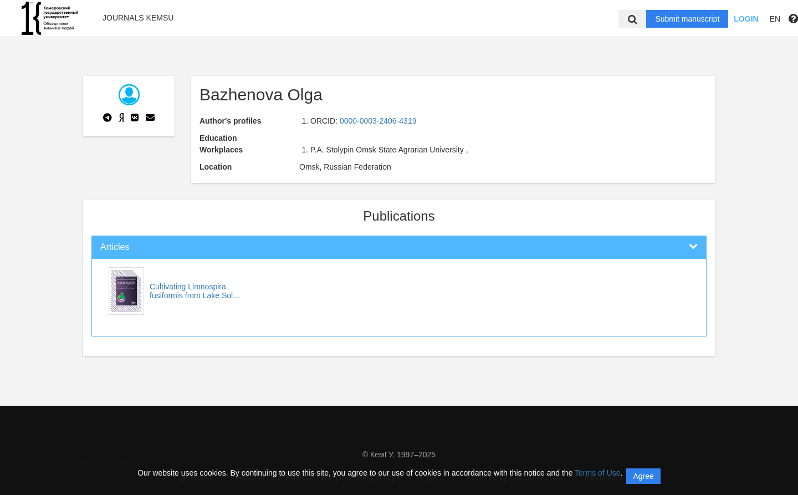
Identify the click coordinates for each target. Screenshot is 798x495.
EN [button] (775, 18)
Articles (114, 247)
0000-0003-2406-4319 (378, 120)
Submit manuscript (687, 18)
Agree (643, 476)
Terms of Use (597, 472)
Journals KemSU (138, 17)
